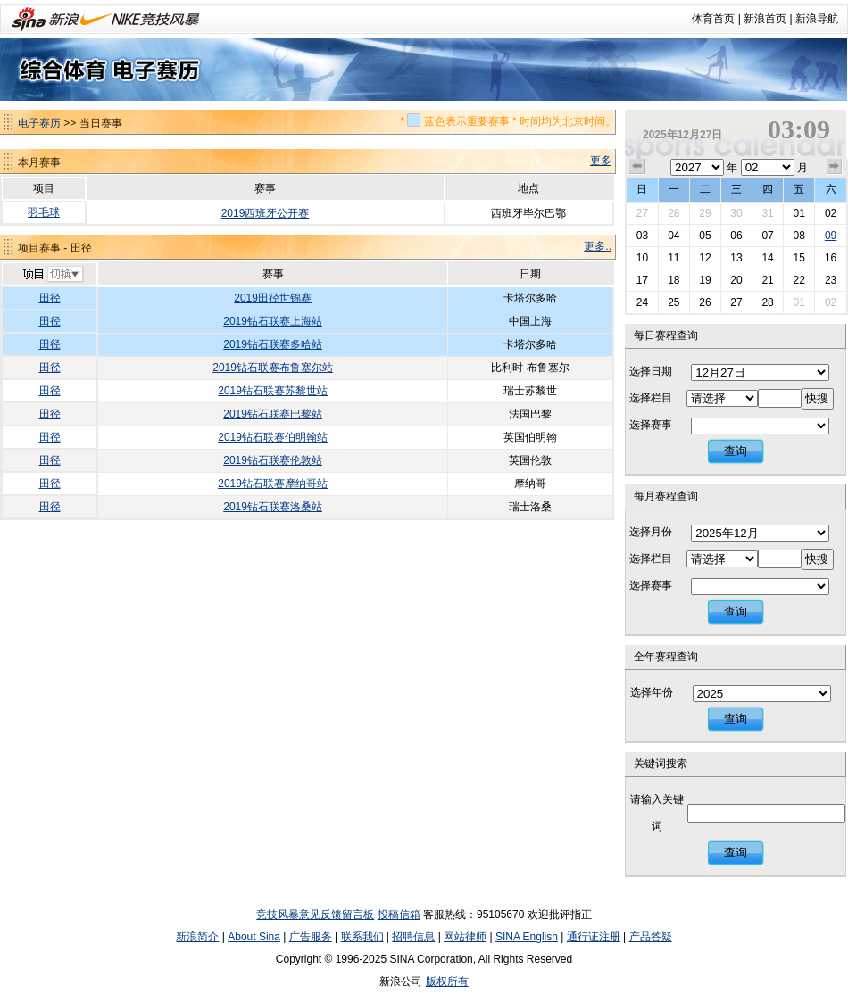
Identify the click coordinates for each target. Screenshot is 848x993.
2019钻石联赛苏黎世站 (273, 391)
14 (767, 258)
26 (705, 302)
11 (673, 258)
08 (798, 235)
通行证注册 (593, 937)
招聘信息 (413, 937)
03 (642, 235)
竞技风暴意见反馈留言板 (315, 914)
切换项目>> (52, 275)
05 (705, 235)
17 (642, 280)
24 (642, 302)
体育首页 (713, 18)
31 (767, 213)
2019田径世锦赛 (273, 298)
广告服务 (310, 937)
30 (736, 213)
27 (642, 213)
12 (705, 258)
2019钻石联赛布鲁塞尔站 (272, 367)
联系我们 (362, 937)
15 (798, 258)
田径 (50, 298)
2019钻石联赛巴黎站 (272, 414)
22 (798, 280)
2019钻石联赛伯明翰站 (273, 437)
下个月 (835, 167)
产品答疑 (650, 937)
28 (673, 213)
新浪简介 (197, 937)
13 (736, 258)
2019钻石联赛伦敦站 (272, 460)
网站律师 (465, 937)
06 (736, 235)
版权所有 (447, 981)
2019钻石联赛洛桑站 (272, 507)
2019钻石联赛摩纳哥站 (273, 483)
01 (798, 213)
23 (830, 280)
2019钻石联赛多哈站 (272, 344)
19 (705, 280)
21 (767, 280)
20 (736, 280)
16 (830, 258)
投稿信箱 (399, 914)
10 (642, 258)
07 (767, 235)
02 (830, 213)
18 (673, 280)
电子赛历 (39, 123)
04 (673, 235)
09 (830, 235)
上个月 (637, 167)
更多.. (597, 246)
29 (705, 213)
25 (673, 302)
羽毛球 (44, 212)
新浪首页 (765, 18)
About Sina (254, 937)
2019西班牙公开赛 (265, 213)
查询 (735, 451)
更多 (600, 160)
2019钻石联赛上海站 (272, 321)
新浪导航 (816, 18)
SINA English (526, 937)
